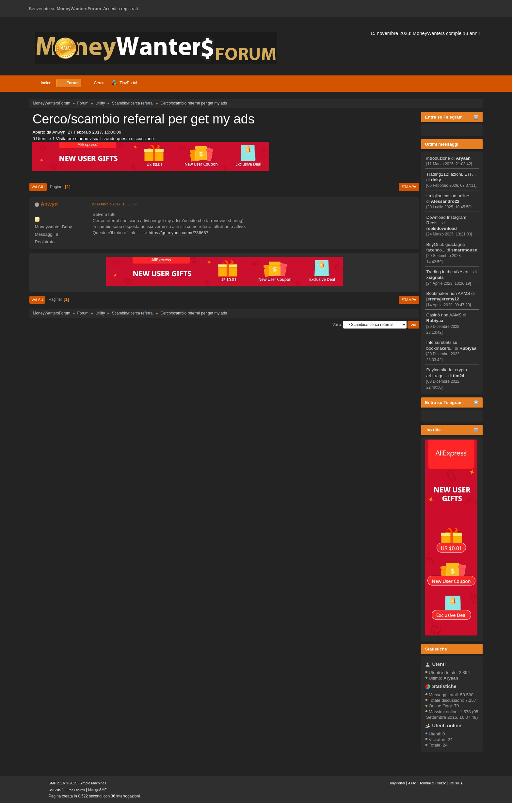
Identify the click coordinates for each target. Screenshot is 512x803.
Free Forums (76, 790)
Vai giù (37, 187)
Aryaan (463, 158)
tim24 (458, 375)
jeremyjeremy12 (442, 299)
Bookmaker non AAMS (448, 293)
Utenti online (446, 725)
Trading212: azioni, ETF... (451, 174)
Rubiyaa (434, 320)
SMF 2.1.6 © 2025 (63, 783)
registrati (129, 8)
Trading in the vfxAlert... (449, 271)
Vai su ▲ (456, 783)
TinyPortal (397, 783)
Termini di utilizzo (432, 783)
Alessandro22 (445, 201)
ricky (436, 179)
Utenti (439, 664)
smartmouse (464, 250)
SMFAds (55, 790)
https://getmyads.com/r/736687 (178, 232)
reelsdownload (441, 228)
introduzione (438, 158)
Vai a (336, 324)
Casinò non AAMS (444, 315)
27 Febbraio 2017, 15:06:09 (114, 204)
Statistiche (436, 649)
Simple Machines (92, 783)
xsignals (435, 277)
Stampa (409, 187)
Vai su (37, 300)
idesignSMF (97, 790)
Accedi (109, 8)
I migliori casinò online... (449, 195)
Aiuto (412, 783)
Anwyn (48, 204)
